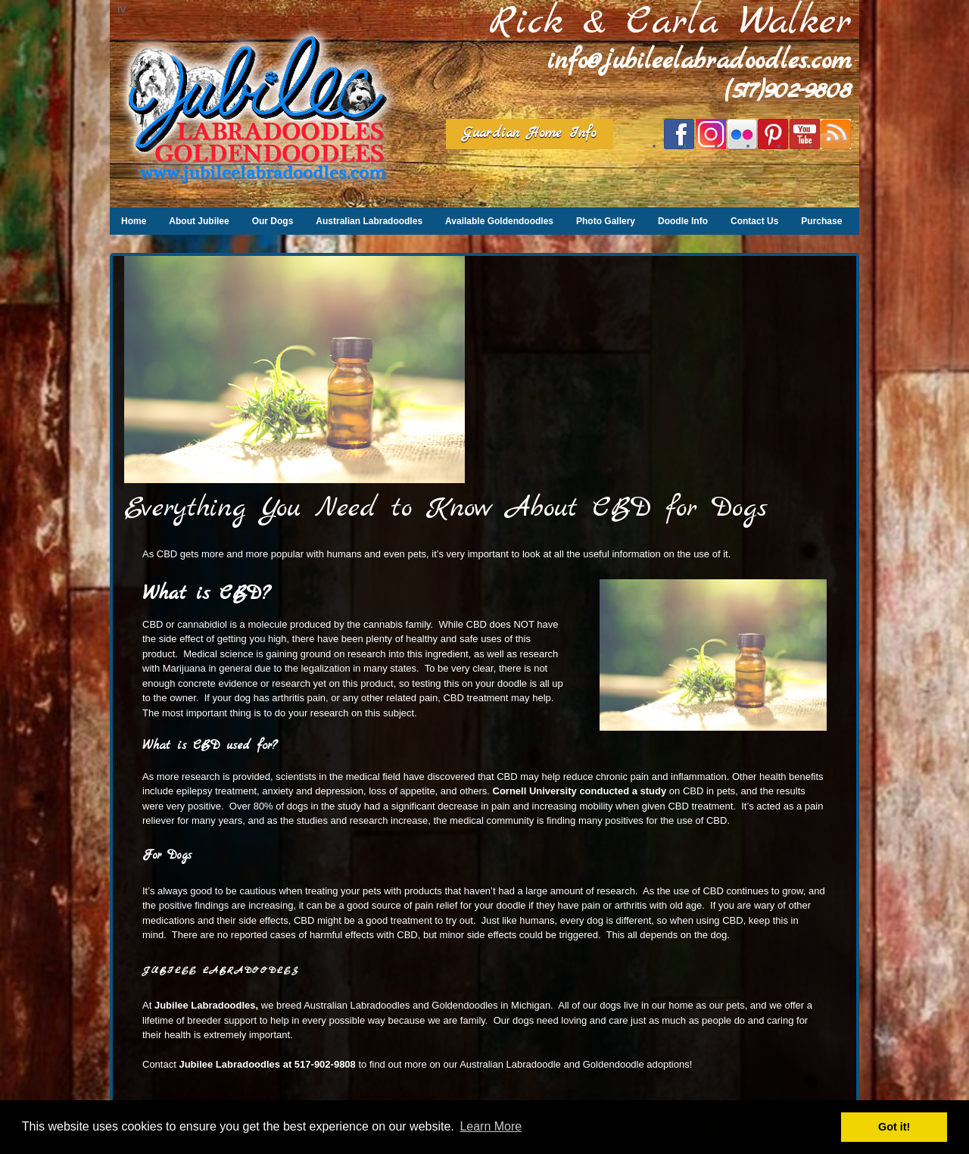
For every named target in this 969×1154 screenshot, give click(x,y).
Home (133, 221)
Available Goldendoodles (499, 221)
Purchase (821, 221)
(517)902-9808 (788, 91)
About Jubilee (199, 221)
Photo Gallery (605, 221)
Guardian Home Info (530, 133)
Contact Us (754, 221)
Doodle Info (683, 221)
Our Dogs (273, 221)
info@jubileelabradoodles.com (699, 62)
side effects (492, 934)
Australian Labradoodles (369, 221)
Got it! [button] (894, 1127)
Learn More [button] (491, 1126)
